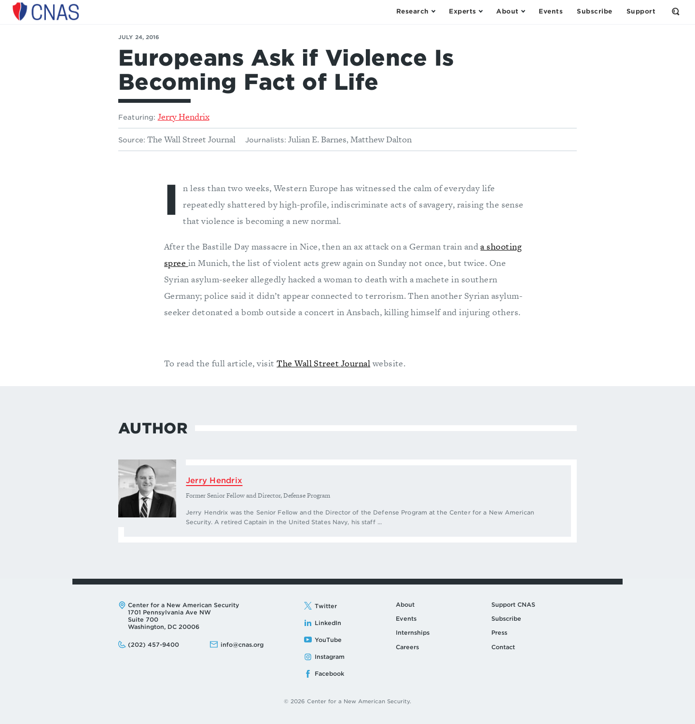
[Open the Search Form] (675, 11)
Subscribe (506, 618)
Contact (503, 647)
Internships (413, 632)
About (405, 604)
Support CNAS (513, 604)
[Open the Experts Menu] (465, 11)
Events (406, 618)
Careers (407, 647)
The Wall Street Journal (323, 363)
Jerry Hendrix (183, 117)
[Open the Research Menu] (415, 11)
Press (499, 632)
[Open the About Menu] (510, 11)
